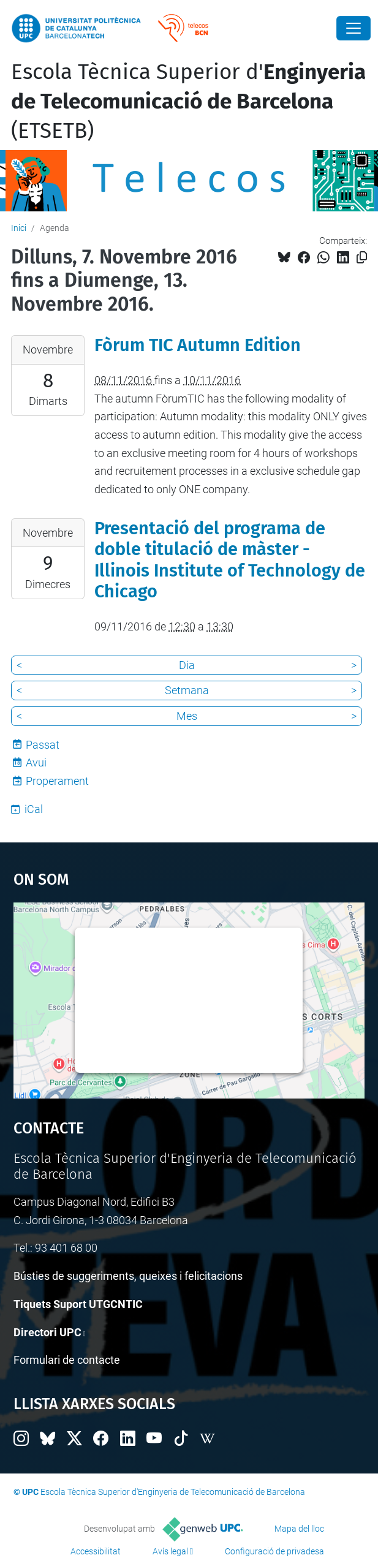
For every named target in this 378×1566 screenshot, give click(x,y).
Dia (187, 665)
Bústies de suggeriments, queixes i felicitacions (128, 1275)
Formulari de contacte (66, 1359)
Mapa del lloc (299, 1529)
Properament (57, 780)
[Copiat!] (362, 258)
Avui (36, 762)
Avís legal (170, 1551)
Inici (18, 228)
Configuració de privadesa (274, 1551)
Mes (186, 715)
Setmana (187, 690)
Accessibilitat (95, 1551)
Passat (42, 744)
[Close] (353, 28)
